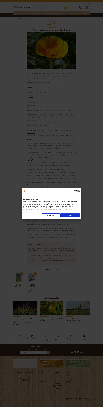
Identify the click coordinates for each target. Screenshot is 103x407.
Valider (70, 215)
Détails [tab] (51, 195)
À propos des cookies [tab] (71, 195)
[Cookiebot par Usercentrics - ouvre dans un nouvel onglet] (74, 191)
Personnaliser (51, 215)
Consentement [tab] (31, 195)
